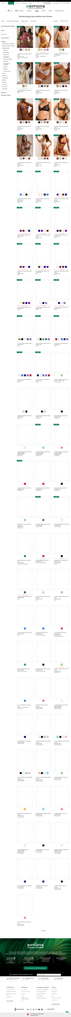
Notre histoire (54, 991)
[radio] (20, 49)
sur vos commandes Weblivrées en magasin (28, 960)
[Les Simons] (35, 944)
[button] (47, 3)
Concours (41, 993)
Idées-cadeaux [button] (19, 10)
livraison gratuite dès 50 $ (31, 0)
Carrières (17, 3)
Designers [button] (29, 10)
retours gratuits (44, 0)
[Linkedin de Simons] (42, 1009)
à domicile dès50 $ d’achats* (45, 959)
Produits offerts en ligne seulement (25, 998)
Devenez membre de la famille (35, 968)
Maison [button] (50, 10)
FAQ (22, 1001)
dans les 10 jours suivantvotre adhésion (10, 960)
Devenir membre (42, 989)
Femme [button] (37, 10)
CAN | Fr (3, 3)
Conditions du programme (42, 998)
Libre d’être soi (54, 1000)
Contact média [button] (9, 996)
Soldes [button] (10, 10)
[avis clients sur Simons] (49, 1009)
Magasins (11, 3)
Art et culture (54, 993)
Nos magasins (54, 989)
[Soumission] (60, 975)
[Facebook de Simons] (30, 1009)
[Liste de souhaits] (61, 3)
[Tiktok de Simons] (33, 1009)
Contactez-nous (10, 987)
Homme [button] (43, 10)
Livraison (23, 993)
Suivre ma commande (25, 991)
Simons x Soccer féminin (56, 997)
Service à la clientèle (10, 989)
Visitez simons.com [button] (34, 1015)
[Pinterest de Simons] (36, 1009)
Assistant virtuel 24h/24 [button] (11, 991)
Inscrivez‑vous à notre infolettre (21, 974)
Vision (30, 3)
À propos (54, 987)
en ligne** (61, 958)
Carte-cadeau (24, 3)
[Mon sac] (68, 3)
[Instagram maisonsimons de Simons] (28, 1009)
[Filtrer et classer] (64, 21)
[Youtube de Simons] (39, 1009)
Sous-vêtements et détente (8, 26)
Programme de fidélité (35, 947)
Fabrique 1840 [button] (59, 10)
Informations (24, 987)
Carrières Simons (56, 1004)
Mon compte (56, 3)
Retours (23, 995)
